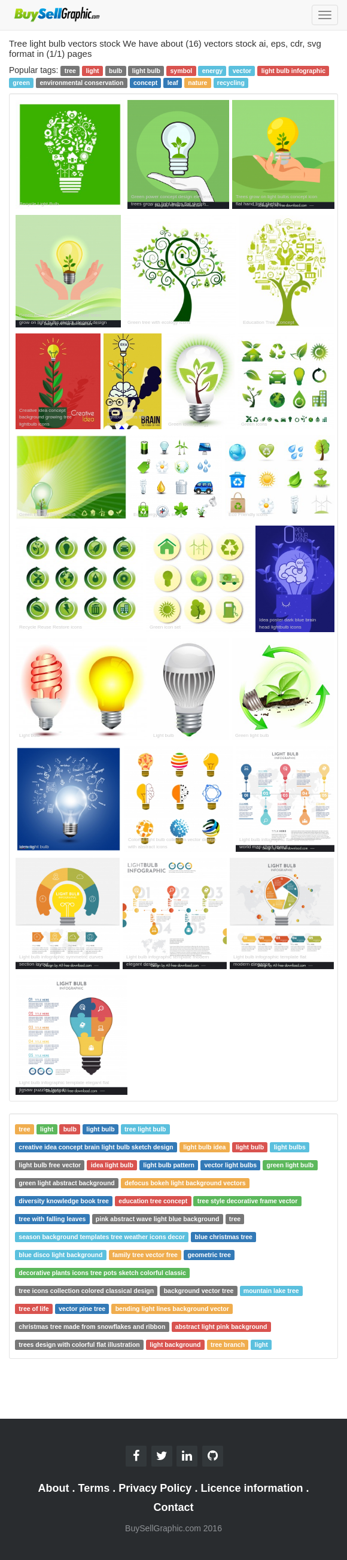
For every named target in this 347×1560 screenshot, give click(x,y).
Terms (94, 1488)
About (53, 1488)
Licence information (251, 1488)
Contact (174, 1507)
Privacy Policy (154, 1488)
